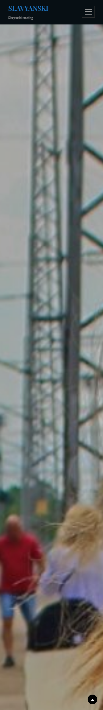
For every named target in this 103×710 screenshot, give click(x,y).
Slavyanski (28, 8)
